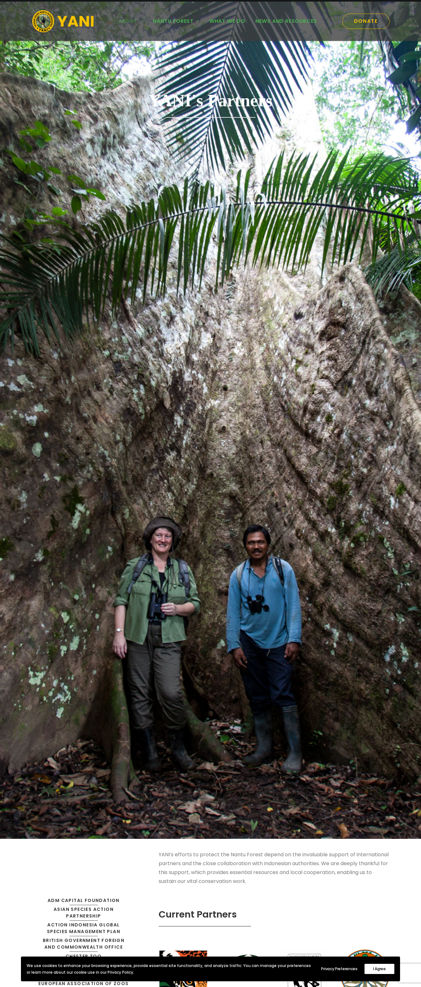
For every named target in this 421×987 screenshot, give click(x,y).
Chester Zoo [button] (84, 311)
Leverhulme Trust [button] (83, 451)
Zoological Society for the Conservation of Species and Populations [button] (84, 650)
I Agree (379, 968)
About (131, 21)
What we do (227, 21)
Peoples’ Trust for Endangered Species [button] (84, 535)
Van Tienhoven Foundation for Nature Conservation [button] (84, 612)
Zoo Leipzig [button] (83, 634)
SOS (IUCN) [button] (84, 591)
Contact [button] (349, 925)
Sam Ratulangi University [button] (84, 581)
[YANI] (65, 21)
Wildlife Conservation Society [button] (83, 625)
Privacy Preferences (339, 968)
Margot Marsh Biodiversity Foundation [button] (84, 472)
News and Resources (286, 21)
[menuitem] (131, 21)
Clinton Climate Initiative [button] (83, 321)
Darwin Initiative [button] (84, 330)
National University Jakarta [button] (83, 507)
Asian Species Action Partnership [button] (84, 267)
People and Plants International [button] (84, 519)
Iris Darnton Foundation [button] (83, 426)
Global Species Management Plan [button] (84, 357)
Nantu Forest (176, 21)
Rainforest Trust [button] (83, 563)
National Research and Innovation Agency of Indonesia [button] (84, 491)
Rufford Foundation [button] (83, 572)
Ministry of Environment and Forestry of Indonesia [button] (84, 438)
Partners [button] (135, 950)
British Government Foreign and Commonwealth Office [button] (84, 299)
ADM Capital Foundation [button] (84, 256)
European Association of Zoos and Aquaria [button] (84, 342)
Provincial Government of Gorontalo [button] (84, 550)
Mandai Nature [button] (83, 460)
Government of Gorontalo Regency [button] (84, 382)
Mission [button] (133, 942)
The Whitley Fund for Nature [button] (84, 600)
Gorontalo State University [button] (84, 370)
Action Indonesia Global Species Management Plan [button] (84, 283)
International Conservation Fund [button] (84, 398)
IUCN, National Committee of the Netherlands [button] (84, 413)
